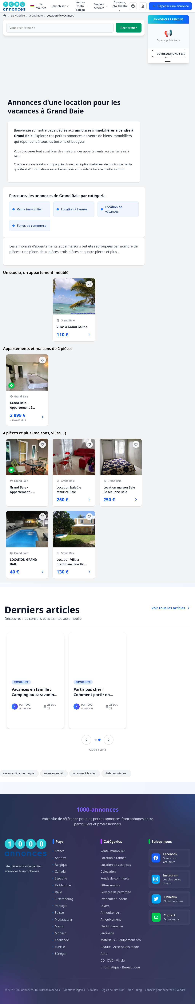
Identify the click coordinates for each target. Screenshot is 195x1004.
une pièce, (30, 251)
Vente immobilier (113, 851)
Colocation (108, 871)
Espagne (60, 878)
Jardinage (107, 933)
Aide (130, 990)
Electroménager (112, 926)
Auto (104, 954)
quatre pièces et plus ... (102, 251)
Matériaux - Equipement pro (121, 940)
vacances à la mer (85, 773)
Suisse (58, 912)
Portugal (60, 906)
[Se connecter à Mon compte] (133, 6)
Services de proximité (116, 892)
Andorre (60, 858)
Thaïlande (61, 940)
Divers (105, 906)
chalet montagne (116, 773)
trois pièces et (72, 251)
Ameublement (111, 919)
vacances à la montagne (19, 773)
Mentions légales (74, 990)
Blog (139, 990)
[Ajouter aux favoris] (89, 284)
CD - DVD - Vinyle (113, 960)
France (58, 851)
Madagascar (62, 919)
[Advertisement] (74, 67)
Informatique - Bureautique (120, 967)
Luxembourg (63, 899)
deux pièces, (50, 251)
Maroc (58, 926)
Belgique (60, 865)
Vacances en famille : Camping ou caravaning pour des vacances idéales (34, 697)
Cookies (93, 990)
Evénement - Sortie (114, 899)
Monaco (59, 933)
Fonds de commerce (115, 878)
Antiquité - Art (111, 912)
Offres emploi (110, 885)
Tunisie (59, 947)
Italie (57, 892)
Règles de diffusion (113, 990)
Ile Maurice (38, 6)
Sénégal (59, 954)
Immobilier (21, 682)
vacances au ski (54, 773)
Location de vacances (116, 865)
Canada (59, 871)
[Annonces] (5, 15)
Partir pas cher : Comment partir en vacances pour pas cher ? (97, 695)
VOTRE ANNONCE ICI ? (171, 56)
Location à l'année (113, 858)
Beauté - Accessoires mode (120, 947)
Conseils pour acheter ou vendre (165, 990)
